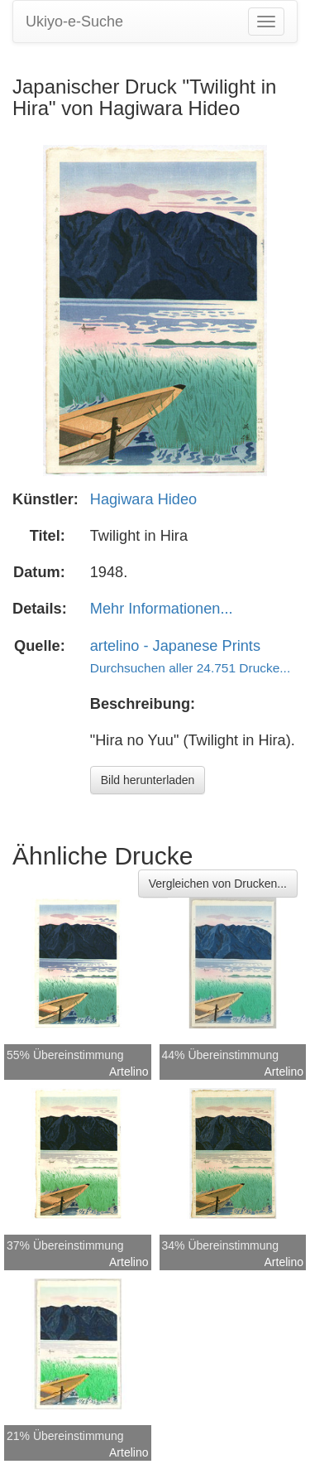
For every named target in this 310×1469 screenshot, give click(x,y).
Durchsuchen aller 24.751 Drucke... (190, 668)
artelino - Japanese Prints (175, 646)
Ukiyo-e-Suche (74, 21)
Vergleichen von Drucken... (218, 883)
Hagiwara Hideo (143, 499)
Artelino (128, 1071)
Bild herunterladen (148, 780)
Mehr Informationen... (161, 608)
